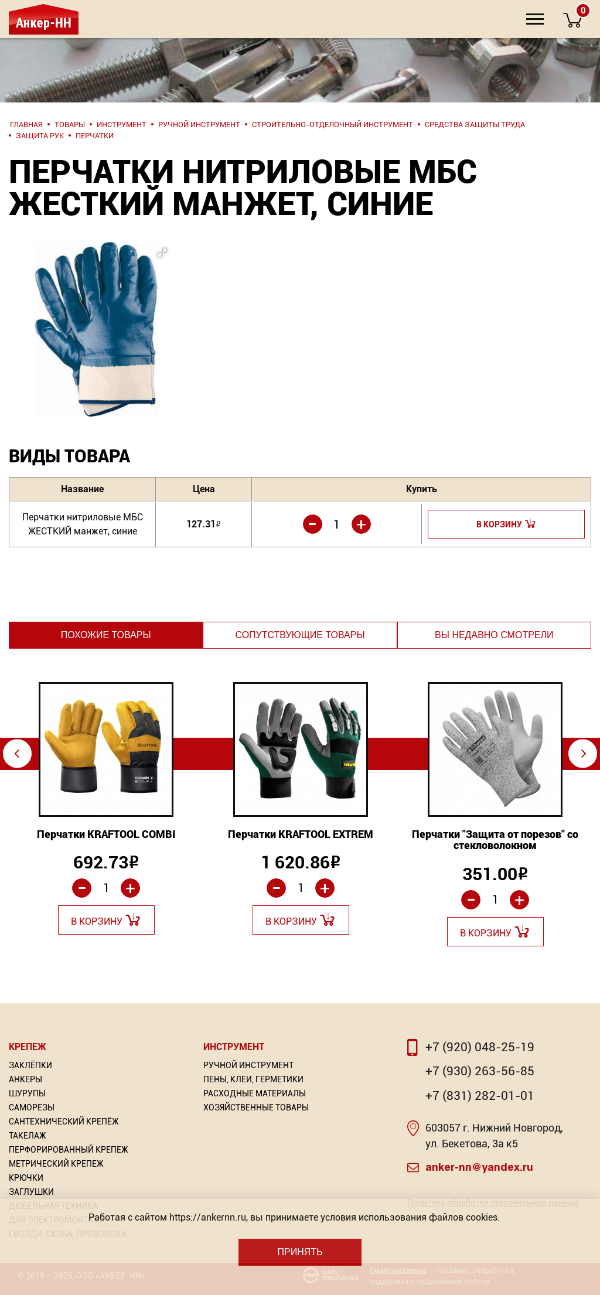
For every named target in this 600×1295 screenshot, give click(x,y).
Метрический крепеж (56, 1163)
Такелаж (27, 1135)
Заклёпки (30, 1065)
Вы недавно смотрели (494, 635)
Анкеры (25, 1079)
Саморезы (31, 1107)
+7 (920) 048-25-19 (479, 1047)
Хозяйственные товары (256, 1107)
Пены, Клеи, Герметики (253, 1079)
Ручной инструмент (248, 1065)
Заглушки (31, 1192)
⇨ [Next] (584, 753)
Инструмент (233, 1046)
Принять (299, 1252)
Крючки (26, 1177)
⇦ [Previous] (16, 753)
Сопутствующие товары (299, 635)
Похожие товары (106, 635)
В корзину (499, 524)
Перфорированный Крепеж (68, 1149)
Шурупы (27, 1093)
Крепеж (27, 1046)
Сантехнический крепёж (64, 1121)
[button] (90, 304)
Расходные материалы (254, 1093)
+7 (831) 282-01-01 (479, 1096)
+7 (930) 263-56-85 (479, 1071)
